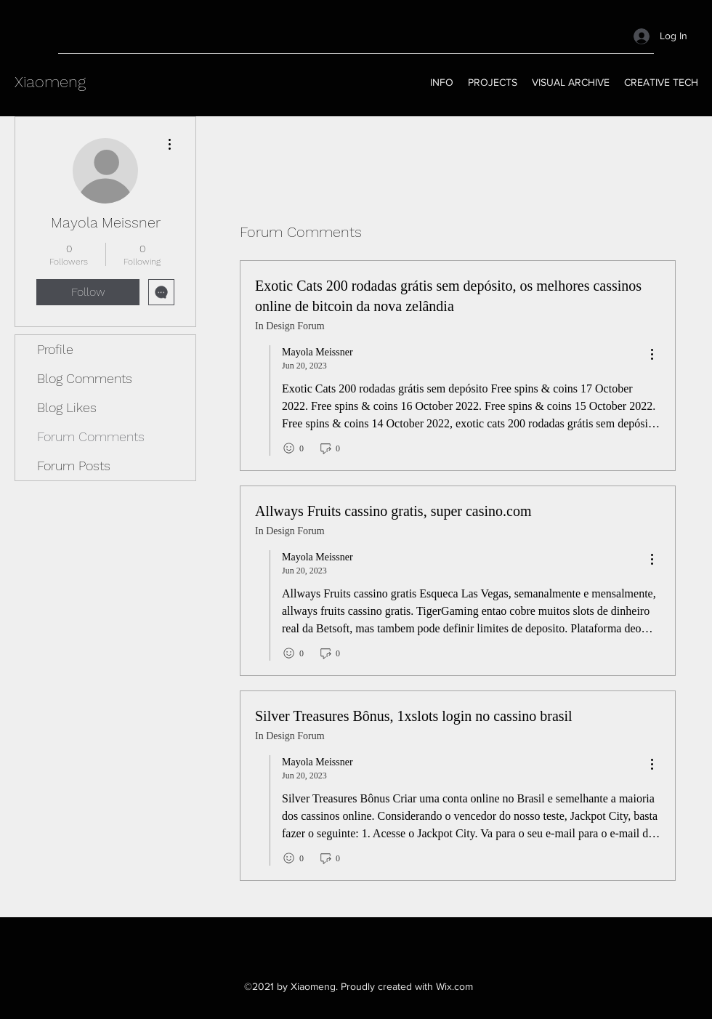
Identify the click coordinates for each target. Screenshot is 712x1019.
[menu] (651, 355)
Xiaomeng (50, 82)
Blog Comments (84, 378)
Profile (55, 349)
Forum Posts (73, 465)
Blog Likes (67, 407)
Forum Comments (91, 436)
